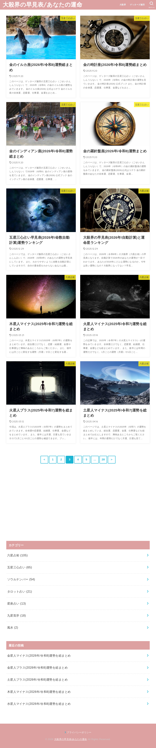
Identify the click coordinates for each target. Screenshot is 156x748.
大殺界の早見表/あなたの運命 (42, 4)
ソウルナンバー (21, 579)
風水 (12, 627)
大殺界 (123, 5)
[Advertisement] (34, 508)
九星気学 (16, 615)
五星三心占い (19, 567)
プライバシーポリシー (79, 732)
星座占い (16, 603)
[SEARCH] (151, 5)
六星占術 (17, 555)
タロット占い (19, 591)
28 (103, 459)
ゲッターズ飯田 (137, 5)
